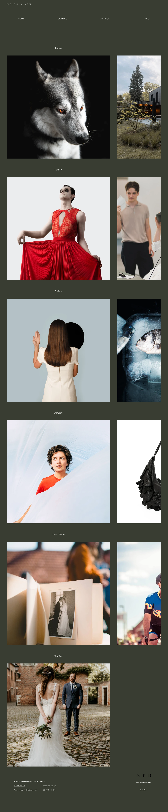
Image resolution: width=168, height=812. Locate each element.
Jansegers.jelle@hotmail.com (25, 790)
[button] (105, 18)
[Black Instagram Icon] (149, 775)
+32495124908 (19, 786)
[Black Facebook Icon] (144, 775)
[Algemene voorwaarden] (143, 782)
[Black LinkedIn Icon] (138, 775)
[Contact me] (143, 790)
